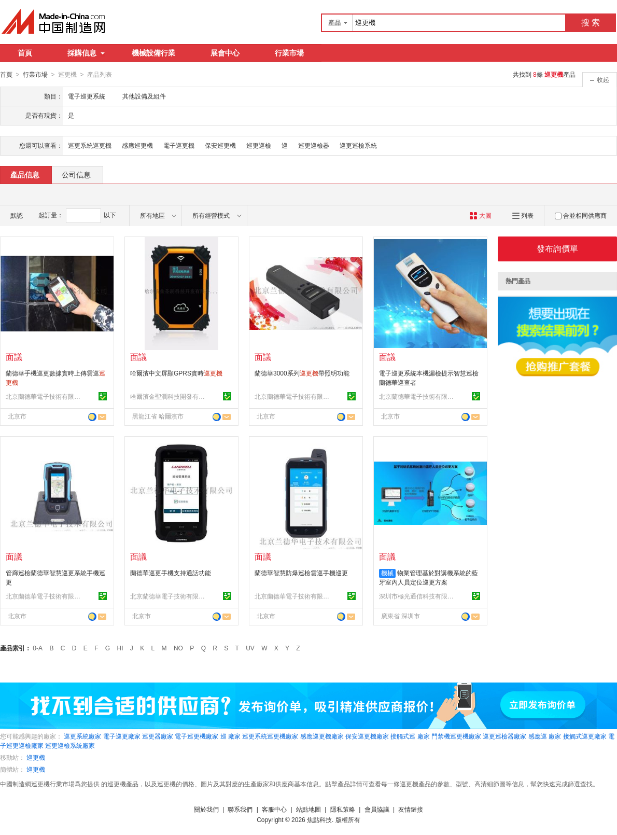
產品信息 (24, 174)
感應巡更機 (137, 145)
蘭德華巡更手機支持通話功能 (170, 572)
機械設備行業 (153, 53)
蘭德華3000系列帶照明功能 (302, 373)
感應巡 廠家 (544, 736)
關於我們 (206, 809)
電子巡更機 (178, 145)
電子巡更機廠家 (196, 736)
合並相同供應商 (581, 215)
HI (120, 647)
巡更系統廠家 (82, 736)
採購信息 (86, 53)
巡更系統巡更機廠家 (270, 736)
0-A (38, 647)
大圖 (480, 215)
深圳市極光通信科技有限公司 (418, 596)
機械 (387, 572)
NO (178, 647)
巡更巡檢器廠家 (504, 736)
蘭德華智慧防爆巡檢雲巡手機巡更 (301, 572)
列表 (523, 215)
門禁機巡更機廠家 (456, 736)
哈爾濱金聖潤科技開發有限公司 (169, 396)
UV (250, 647)
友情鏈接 (410, 809)
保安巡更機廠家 (367, 736)
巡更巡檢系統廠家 (70, 745)
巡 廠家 (230, 736)
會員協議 (376, 809)
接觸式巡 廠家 (409, 736)
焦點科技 (319, 819)
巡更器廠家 (157, 736)
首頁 (25, 53)
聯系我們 (240, 809)
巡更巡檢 (258, 145)
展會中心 (225, 53)
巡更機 (35, 757)
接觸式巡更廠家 (585, 736)
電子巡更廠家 (122, 736)
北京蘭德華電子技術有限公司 (44, 396)
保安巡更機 (220, 145)
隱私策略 (342, 809)
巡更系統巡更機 (89, 145)
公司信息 (76, 174)
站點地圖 (308, 809)
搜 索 (590, 22)
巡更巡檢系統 (358, 145)
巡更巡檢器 (313, 145)
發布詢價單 (557, 248)
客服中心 (274, 809)
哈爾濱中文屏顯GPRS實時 (176, 373)
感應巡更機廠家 (322, 736)
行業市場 (289, 53)
